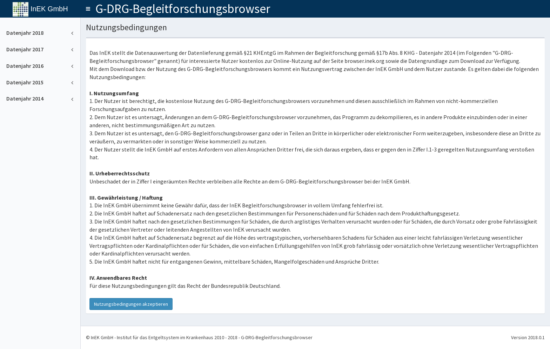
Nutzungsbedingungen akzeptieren (131, 304)
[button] (88, 9)
